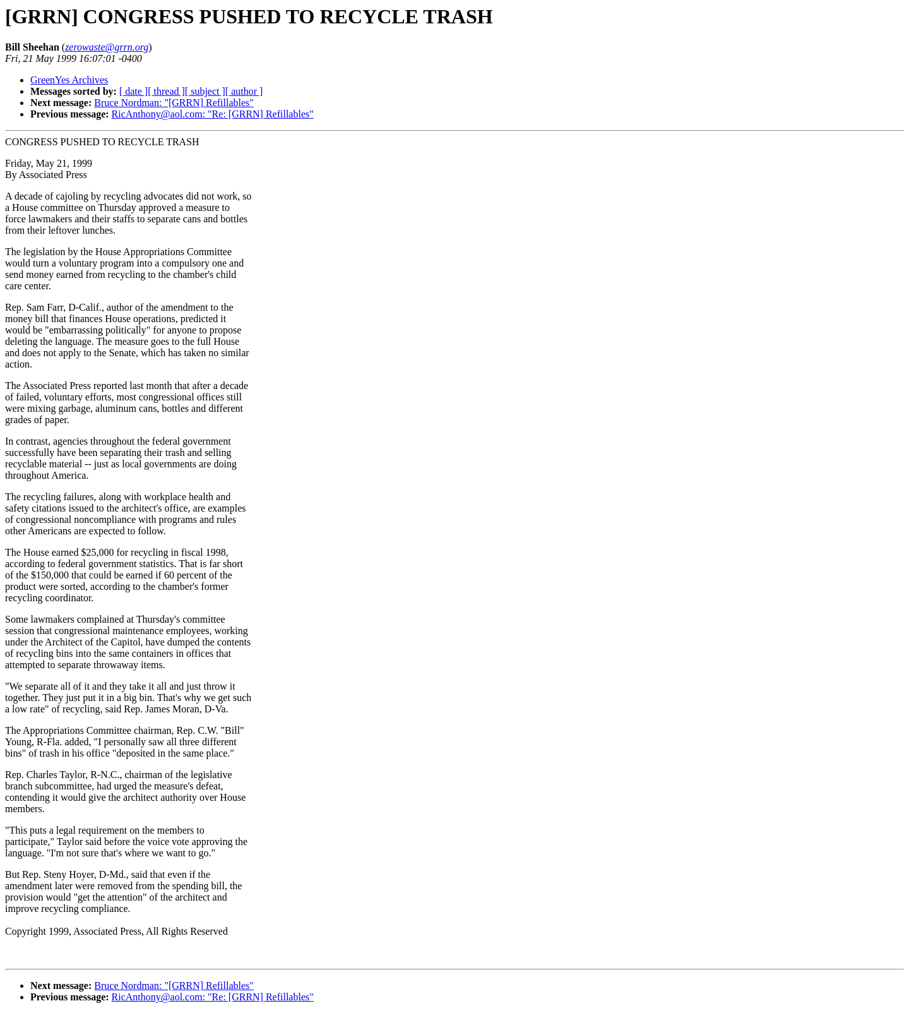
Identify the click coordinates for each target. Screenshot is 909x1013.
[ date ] (133, 91)
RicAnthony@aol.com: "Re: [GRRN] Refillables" (213, 114)
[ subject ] (205, 91)
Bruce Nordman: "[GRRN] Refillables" (174, 102)
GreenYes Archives (69, 80)
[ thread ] (166, 91)
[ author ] (244, 91)
